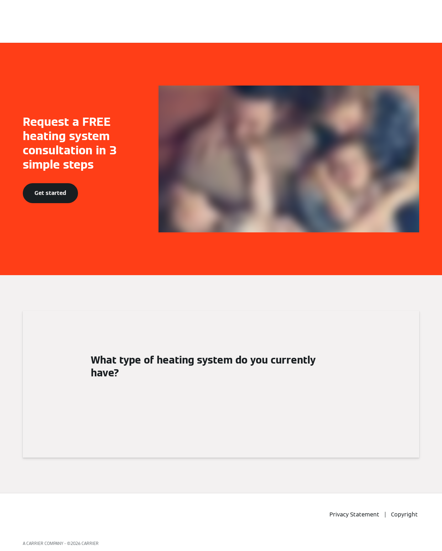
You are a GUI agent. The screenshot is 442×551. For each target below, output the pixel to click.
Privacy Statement (354, 514)
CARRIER (90, 543)
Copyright (404, 514)
